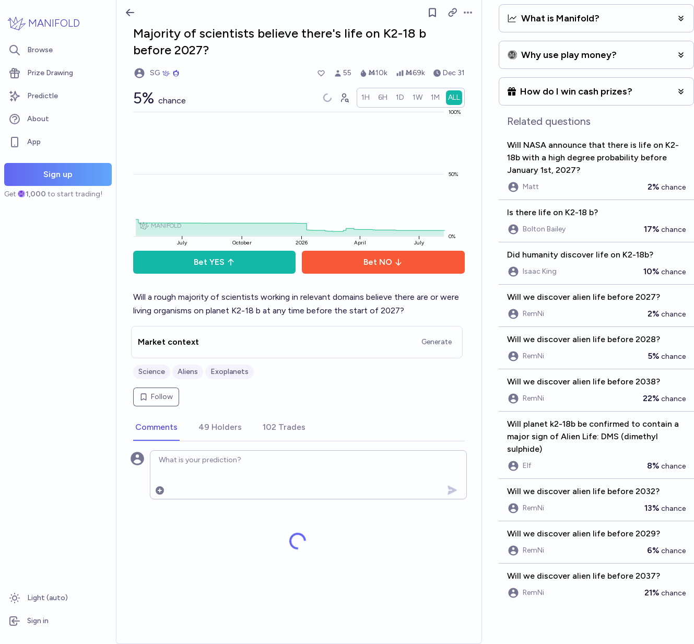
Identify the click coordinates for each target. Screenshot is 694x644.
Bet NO (383, 262)
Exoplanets (229, 371)
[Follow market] (432, 12)
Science (151, 371)
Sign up (58, 174)
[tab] (156, 428)
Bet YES (214, 262)
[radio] (365, 97)
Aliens (188, 371)
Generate (436, 341)
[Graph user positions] (344, 97)
